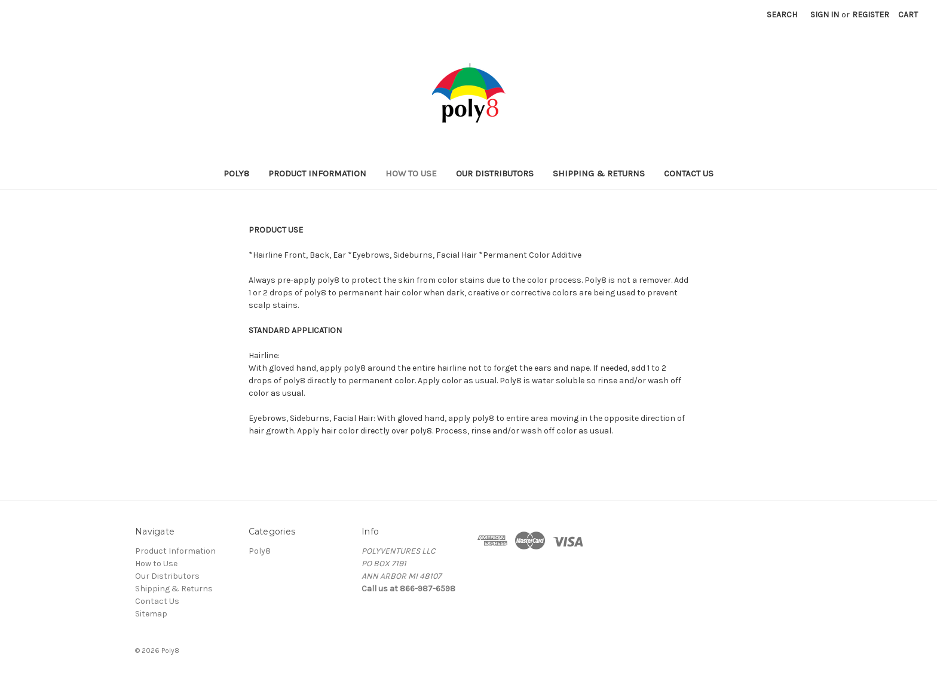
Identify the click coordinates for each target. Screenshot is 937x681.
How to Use (411, 173)
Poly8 (236, 173)
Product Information (317, 173)
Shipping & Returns (599, 173)
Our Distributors (495, 173)
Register (870, 15)
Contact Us (689, 173)
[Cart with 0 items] (908, 14)
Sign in (824, 15)
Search (782, 15)
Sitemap (151, 614)
